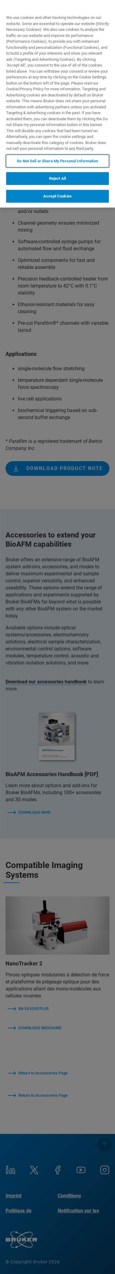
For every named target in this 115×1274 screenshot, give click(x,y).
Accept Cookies (57, 196)
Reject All (57, 178)
